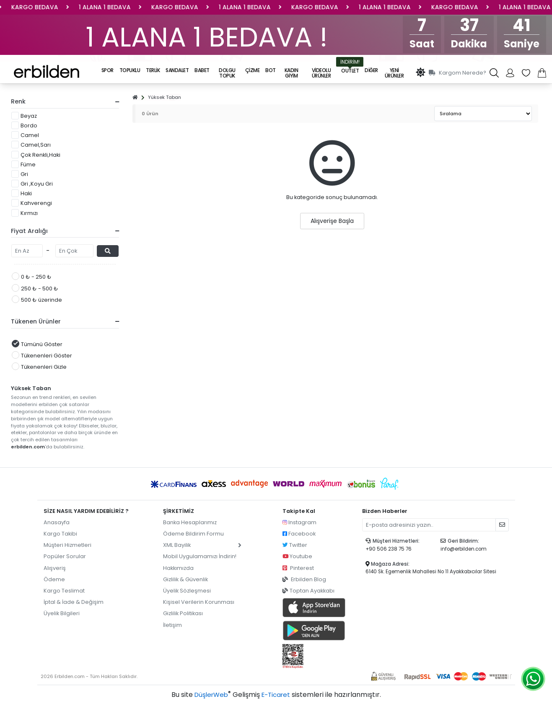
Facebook (299, 533)
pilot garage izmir (67, 625)
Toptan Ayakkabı (308, 590)
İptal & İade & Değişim (74, 602)
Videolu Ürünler (321, 73)
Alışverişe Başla (332, 221)
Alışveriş (55, 568)
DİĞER (371, 70)
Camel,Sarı (36, 144)
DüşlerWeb (211, 694)
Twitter (294, 545)
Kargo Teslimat (64, 590)
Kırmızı (29, 213)
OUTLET (350, 70)
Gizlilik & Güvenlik (185, 579)
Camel (30, 135)
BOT (270, 70)
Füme (28, 164)
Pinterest (298, 568)
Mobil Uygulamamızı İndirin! (199, 556)
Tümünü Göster (41, 344)
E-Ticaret (276, 694)
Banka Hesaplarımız (190, 522)
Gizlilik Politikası (183, 613)
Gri (24, 174)
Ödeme (54, 579)
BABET (202, 70)
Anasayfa (57, 522)
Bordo (29, 125)
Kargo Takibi (60, 533)
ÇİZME (252, 70)
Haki (26, 193)
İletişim (172, 625)
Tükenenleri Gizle (44, 366)
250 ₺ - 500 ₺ (39, 288)
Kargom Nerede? (457, 72)
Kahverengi (36, 203)
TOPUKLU (129, 70)
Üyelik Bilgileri (62, 613)
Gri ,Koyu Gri (37, 183)
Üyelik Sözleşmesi (187, 590)
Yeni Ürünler (394, 73)
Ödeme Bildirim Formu (193, 533)
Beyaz (29, 115)
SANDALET (177, 70)
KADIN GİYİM (291, 73)
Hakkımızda (178, 568)
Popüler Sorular (65, 556)
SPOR (107, 70)
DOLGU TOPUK (227, 73)
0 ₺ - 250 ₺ (36, 276)
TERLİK (153, 70)
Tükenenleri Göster (46, 355)
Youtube (297, 556)
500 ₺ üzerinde (41, 299)
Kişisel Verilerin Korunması (198, 602)
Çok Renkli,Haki (40, 154)
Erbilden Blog (304, 579)
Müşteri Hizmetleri (67, 545)
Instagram (299, 522)
